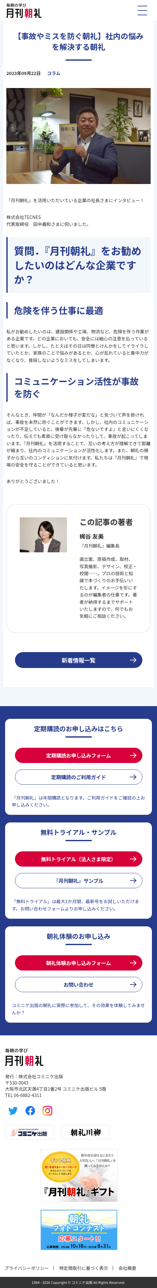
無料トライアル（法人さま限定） (78, 859)
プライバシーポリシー (26, 1268)
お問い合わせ (78, 984)
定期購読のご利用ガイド (78, 777)
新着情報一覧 (79, 660)
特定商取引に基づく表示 (83, 1268)
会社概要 (127, 1268)
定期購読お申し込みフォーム (78, 755)
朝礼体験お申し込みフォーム (78, 963)
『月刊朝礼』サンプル (78, 880)
